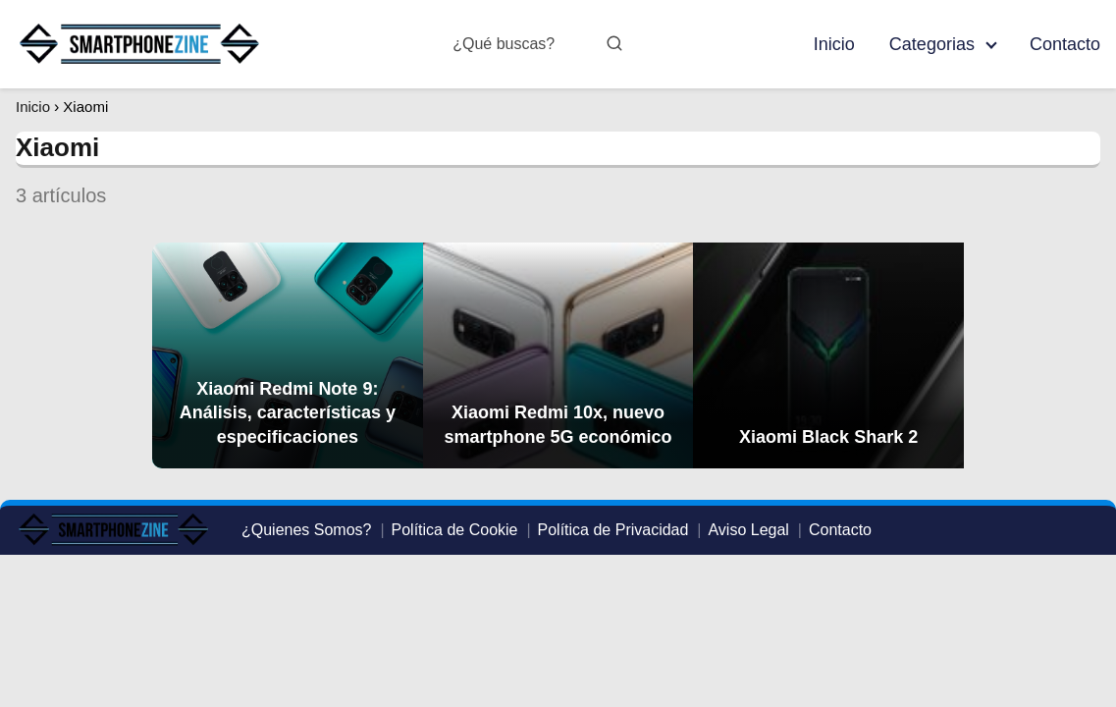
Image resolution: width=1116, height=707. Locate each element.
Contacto (1065, 44)
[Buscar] (614, 43)
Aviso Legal (748, 529)
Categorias (932, 44)
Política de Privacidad (613, 529)
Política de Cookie (455, 529)
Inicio (834, 44)
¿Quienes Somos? (306, 529)
